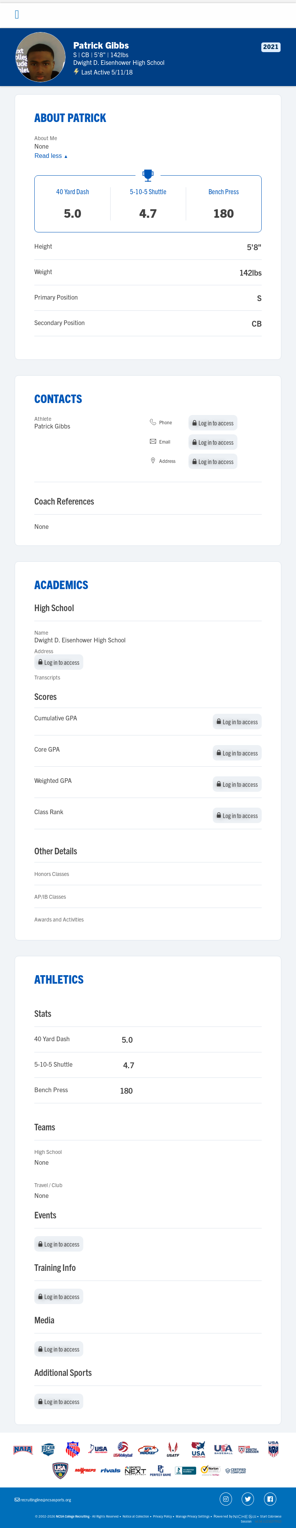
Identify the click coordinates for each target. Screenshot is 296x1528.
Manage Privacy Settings (193, 1516)
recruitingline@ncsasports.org (45, 1499)
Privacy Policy (162, 1516)
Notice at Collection (136, 1516)
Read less (51, 155)
